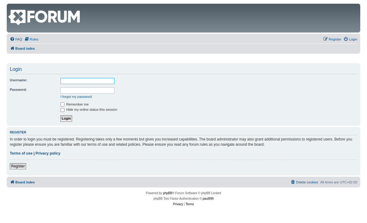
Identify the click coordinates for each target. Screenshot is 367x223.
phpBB (167, 193)
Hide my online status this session (88, 109)
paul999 (208, 198)
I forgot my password (76, 96)
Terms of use (21, 153)
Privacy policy (48, 153)
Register (18, 166)
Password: (18, 89)
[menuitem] (16, 39)
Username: (18, 80)
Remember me (74, 104)
